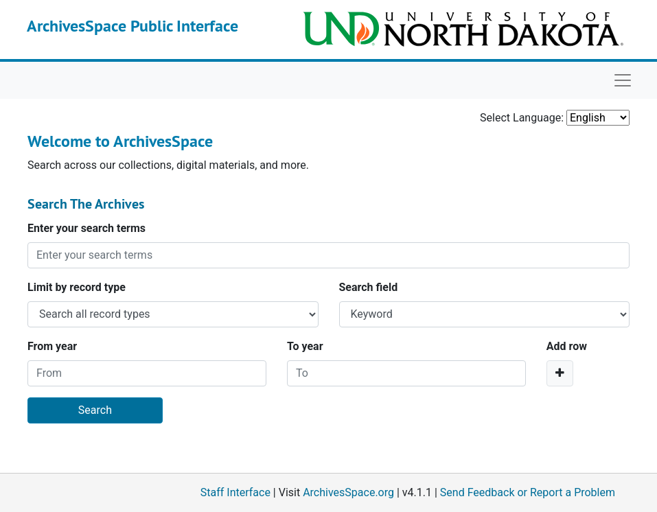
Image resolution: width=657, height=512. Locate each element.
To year (305, 346)
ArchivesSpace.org (348, 492)
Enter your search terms (86, 228)
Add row (566, 346)
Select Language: (522, 117)
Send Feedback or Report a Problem (527, 492)
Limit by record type (76, 287)
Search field (368, 287)
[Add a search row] (559, 373)
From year (52, 346)
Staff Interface (235, 492)
